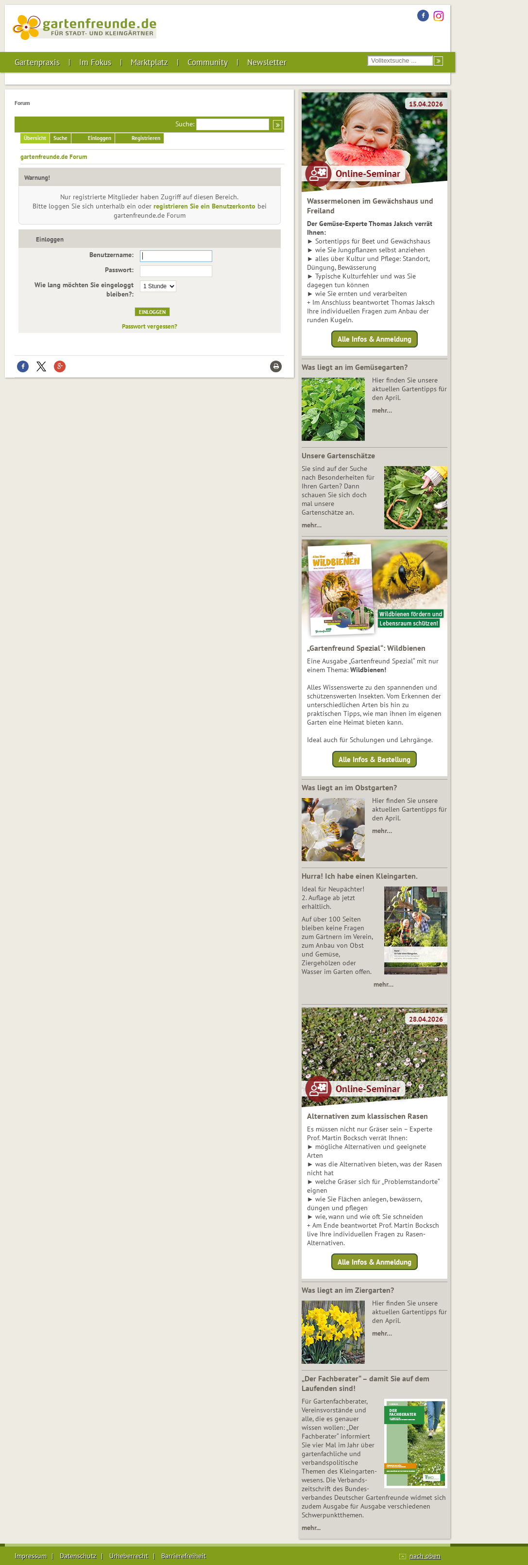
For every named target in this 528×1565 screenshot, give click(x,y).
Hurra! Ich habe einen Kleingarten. (360, 876)
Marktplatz (149, 62)
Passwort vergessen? (149, 326)
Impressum (31, 1555)
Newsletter (267, 62)
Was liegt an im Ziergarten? (348, 1290)
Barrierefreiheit (183, 1555)
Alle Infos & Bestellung (374, 759)
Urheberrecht (128, 1555)
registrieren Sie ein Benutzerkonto (204, 206)
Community (207, 62)
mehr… (382, 410)
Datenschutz (78, 1555)
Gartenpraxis (37, 62)
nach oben (425, 1555)
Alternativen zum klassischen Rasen (367, 1116)
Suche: (184, 124)
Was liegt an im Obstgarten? (349, 787)
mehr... (311, 1527)
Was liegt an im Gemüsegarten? (355, 367)
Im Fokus (95, 62)
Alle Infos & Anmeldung (374, 339)
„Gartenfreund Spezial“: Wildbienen (366, 648)
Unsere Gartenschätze (338, 455)
